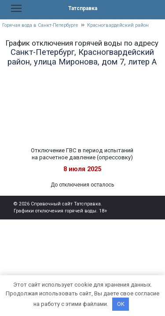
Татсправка (82, 8)
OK (121, 304)
